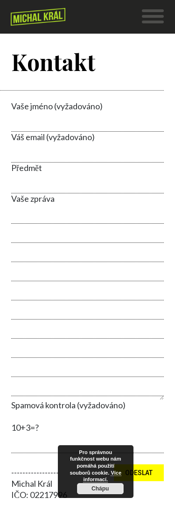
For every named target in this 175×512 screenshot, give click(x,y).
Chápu (100, 488)
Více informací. (102, 476)
